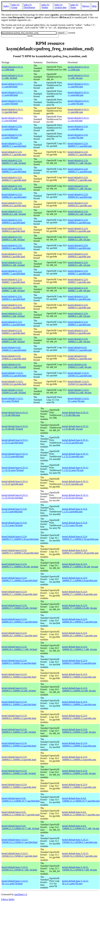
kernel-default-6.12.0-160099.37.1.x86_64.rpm (79, 161)
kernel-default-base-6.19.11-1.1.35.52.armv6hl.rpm (75, 455)
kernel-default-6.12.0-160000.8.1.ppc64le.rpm (79, 255)
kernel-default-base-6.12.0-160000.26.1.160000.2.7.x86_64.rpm (79, 648)
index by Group (15, 6)
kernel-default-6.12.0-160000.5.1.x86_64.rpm (79, 340)
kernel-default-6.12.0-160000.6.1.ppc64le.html (13, 306)
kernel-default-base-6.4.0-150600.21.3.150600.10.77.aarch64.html (21, 799)
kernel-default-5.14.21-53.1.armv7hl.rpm (78, 399)
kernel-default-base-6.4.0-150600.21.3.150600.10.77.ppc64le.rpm (81, 813)
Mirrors (85, 6)
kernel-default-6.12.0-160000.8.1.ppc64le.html (13, 255)
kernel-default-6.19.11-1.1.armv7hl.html (12, 102)
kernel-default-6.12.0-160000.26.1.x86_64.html (14, 212)
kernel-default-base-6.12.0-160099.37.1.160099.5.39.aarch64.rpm (80, 537)
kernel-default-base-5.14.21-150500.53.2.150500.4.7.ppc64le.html (19, 854)
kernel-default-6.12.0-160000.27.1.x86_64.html (14, 187)
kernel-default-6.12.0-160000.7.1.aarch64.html (13, 272)
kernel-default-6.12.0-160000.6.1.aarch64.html (13, 297)
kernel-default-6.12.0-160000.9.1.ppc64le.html (13, 229)
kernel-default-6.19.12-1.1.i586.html (12, 68)
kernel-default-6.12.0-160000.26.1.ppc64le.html (14, 204)
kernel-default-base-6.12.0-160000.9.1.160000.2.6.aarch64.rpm (79, 661)
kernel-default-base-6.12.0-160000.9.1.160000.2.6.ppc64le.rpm (79, 675)
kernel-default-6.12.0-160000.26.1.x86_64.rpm (79, 212)
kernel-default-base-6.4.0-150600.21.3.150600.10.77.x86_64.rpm (80, 827)
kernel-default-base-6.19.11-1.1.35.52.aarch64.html (15, 441)
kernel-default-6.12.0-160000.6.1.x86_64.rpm (79, 314)
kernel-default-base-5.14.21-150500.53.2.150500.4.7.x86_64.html (19, 868)
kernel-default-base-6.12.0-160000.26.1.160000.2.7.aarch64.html (19, 620)
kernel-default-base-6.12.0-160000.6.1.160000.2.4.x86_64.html (19, 772)
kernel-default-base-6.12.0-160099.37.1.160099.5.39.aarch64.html (20, 537)
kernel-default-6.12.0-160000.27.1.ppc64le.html (14, 178)
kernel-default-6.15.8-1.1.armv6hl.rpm (78, 127)
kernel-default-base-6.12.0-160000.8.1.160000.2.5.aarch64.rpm (79, 703)
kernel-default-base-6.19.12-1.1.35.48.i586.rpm (75, 413)
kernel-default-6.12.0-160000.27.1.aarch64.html (14, 170)
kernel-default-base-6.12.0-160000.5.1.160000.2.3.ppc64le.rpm (79, 785)
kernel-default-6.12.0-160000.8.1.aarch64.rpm (79, 246)
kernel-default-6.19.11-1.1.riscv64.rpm (78, 119)
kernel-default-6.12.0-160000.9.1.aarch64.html (13, 221)
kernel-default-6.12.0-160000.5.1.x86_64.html (13, 340)
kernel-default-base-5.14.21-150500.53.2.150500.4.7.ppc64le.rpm (79, 854)
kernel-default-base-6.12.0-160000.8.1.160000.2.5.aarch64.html (19, 703)
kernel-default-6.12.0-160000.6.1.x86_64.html (13, 314)
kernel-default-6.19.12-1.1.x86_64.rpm (78, 76)
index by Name (74, 6)
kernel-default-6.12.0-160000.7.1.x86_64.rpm (79, 289)
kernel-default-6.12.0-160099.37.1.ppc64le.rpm (80, 153)
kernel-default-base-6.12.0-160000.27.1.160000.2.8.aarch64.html (19, 579)
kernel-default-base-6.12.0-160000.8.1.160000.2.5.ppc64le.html (19, 716)
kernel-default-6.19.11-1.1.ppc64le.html (12, 110)
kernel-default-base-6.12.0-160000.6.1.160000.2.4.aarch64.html (19, 744)
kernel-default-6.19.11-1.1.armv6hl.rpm (78, 93)
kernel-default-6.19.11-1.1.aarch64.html (12, 85)
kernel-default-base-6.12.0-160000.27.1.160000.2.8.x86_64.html (19, 606)
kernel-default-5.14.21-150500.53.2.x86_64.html (14, 391)
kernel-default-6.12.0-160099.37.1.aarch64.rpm (80, 144)
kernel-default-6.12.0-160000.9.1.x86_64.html (13, 238)
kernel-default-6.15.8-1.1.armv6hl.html (12, 127)
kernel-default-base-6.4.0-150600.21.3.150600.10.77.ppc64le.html (21, 813)
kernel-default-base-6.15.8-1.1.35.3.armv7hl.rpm (75, 524)
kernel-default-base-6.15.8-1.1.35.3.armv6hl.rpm (75, 510)
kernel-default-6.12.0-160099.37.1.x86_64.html (14, 161)
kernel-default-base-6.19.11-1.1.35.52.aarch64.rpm (75, 441)
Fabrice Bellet (7, 899)
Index (6, 6)
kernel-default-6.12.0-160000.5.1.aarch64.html (13, 323)
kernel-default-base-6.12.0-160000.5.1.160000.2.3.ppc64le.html (19, 785)
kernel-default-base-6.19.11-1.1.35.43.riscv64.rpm (75, 496)
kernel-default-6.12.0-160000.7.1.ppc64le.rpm (79, 280)
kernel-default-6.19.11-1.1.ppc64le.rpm (78, 110)
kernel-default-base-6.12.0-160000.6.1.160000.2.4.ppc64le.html (19, 758)
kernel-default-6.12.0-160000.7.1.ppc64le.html (13, 280)
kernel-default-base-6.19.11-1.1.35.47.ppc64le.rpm (75, 482)
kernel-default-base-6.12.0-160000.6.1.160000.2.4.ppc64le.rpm (79, 758)
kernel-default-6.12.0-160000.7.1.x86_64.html (13, 289)
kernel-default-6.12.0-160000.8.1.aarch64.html (13, 246)
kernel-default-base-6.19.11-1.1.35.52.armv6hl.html (15, 455)
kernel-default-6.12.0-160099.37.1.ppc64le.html (14, 153)
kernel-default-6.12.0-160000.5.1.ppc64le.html (13, 331)
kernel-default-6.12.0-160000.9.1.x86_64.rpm (79, 238)
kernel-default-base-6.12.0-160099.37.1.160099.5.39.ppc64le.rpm (80, 551)
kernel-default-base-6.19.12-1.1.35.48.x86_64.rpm (75, 427)
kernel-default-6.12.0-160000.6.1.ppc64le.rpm (79, 306)
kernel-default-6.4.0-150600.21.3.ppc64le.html (14, 357)
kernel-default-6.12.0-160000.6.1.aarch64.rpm (79, 297)
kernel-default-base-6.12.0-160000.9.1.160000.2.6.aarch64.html (19, 661)
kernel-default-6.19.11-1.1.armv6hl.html (12, 93)
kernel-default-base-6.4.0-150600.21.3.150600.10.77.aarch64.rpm (81, 799)
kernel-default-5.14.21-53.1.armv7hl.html (12, 399)
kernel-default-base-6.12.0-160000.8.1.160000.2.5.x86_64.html (19, 730)
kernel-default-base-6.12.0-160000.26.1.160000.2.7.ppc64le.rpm (79, 634)
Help (94, 6)
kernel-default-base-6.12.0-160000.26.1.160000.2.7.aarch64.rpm (79, 620)
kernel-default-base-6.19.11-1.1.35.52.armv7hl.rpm (75, 468)
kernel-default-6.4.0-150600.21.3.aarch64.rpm (80, 348)
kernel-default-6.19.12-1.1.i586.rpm (78, 68)
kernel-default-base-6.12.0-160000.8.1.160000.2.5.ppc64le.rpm (79, 716)
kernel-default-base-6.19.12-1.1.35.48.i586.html (15, 413)
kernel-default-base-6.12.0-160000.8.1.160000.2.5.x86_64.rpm (79, 730)
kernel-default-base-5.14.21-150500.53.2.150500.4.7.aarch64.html (19, 840)
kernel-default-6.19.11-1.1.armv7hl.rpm (78, 102)
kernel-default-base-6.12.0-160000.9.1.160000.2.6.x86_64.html (19, 689)
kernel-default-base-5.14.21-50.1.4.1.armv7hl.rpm (75, 882)
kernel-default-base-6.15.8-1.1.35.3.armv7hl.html (14, 524)
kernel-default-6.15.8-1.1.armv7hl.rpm (78, 136)
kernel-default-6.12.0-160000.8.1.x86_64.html (13, 263)
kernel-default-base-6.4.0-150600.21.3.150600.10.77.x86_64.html (20, 827)
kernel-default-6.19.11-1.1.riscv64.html (12, 119)
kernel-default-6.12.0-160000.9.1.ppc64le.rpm (79, 229)
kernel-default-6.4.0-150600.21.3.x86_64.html (14, 365)
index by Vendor (45, 6)
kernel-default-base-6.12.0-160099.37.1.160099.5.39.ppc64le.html (20, 551)
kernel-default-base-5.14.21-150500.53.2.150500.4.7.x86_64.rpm (79, 868)
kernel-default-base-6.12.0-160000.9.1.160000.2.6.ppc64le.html (19, 675)
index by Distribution (29, 6)
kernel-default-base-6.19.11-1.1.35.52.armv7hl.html (15, 468)
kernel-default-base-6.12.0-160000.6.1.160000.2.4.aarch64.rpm (79, 744)
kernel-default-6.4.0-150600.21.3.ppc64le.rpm (80, 357)
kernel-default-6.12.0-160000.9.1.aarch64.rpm (79, 221)
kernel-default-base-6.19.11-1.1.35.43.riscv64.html (15, 496)
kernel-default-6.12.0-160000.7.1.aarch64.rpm (79, 272)
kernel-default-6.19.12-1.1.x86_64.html (12, 76)
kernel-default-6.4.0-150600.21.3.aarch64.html (14, 348)
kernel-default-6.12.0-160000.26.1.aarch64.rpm (80, 195)
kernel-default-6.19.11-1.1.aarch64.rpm (78, 85)
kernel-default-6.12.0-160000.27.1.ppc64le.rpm (80, 178)
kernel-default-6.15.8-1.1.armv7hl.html (12, 136)
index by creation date (60, 6)
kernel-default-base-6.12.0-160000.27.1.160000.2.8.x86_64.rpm (79, 606)
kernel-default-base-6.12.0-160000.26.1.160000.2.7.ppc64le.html (19, 634)
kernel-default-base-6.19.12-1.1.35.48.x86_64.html (15, 427)
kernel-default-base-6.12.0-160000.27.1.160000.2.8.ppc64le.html (19, 592)
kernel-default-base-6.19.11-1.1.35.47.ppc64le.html (15, 482)
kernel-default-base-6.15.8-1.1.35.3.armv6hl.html (14, 510)
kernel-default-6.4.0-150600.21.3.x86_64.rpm (79, 365)
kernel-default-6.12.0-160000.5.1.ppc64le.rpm (79, 331)
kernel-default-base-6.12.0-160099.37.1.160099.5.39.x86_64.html (20, 565)
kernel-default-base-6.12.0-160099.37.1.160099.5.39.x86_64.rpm (80, 565)
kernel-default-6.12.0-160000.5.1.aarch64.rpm (79, 323)
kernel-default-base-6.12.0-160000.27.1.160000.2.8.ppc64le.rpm (79, 592)
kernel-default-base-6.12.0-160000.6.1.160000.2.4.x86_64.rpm (79, 772)
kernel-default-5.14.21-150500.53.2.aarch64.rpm (80, 374)
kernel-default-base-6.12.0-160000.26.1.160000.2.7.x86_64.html (19, 648)
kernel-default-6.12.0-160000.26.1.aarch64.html (14, 195)
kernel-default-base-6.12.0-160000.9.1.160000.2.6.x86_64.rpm (79, 689)
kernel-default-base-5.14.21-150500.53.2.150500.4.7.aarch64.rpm (79, 840)
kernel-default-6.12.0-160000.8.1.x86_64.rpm (79, 263)
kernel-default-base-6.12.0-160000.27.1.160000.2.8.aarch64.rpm (79, 579)
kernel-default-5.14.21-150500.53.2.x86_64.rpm (79, 391)
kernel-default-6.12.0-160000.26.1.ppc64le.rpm (80, 204)
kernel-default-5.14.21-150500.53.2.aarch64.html (14, 374)
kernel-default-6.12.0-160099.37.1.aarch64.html (14, 144)
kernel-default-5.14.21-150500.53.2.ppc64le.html (14, 382)
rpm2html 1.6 (20, 894)
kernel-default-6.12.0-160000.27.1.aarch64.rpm (80, 170)
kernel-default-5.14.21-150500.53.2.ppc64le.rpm (80, 382)
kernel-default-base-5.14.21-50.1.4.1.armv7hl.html (15, 882)
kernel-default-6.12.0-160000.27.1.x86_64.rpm (79, 187)
